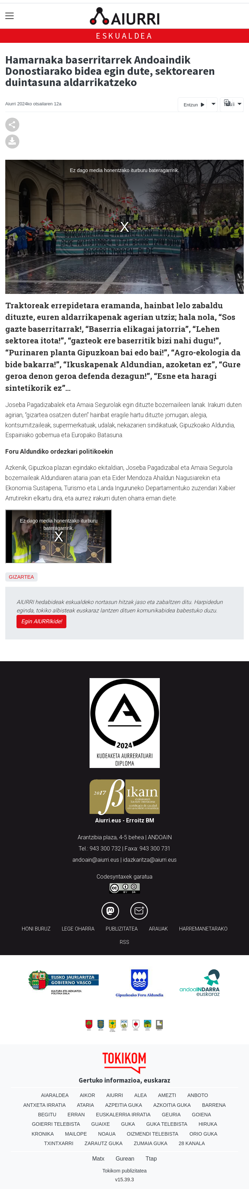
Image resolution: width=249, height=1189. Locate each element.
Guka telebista (166, 1124)
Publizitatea (122, 929)
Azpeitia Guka (123, 1105)
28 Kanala (192, 1143)
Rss (124, 942)
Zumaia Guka (151, 1143)
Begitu (47, 1114)
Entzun (194, 104)
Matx (98, 1159)
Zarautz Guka (104, 1143)
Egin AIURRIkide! (41, 621)
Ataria (85, 1105)
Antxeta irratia (44, 1105)
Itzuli (228, 104)
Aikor (87, 1095)
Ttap (151, 1159)
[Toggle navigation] (9, 16)
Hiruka (207, 1124)
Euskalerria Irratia (123, 1114)
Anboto (197, 1095)
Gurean (125, 1159)
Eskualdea (124, 35)
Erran (76, 1114)
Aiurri (114, 1095)
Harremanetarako (203, 929)
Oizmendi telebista (152, 1134)
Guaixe (100, 1124)
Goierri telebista (56, 1124)
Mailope (76, 1134)
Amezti (167, 1095)
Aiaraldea (55, 1095)
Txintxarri (58, 1143)
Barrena (214, 1105)
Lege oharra (78, 929)
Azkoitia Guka (172, 1105)
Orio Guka (203, 1134)
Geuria (171, 1114)
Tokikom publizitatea (124, 1171)
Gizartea (21, 577)
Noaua (107, 1134)
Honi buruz (36, 929)
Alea (140, 1095)
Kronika (43, 1134)
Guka (128, 1124)
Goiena (201, 1114)
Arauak (158, 929)
